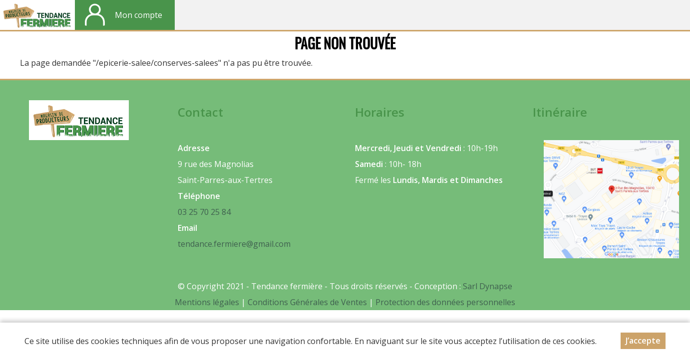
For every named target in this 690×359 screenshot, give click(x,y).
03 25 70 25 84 (204, 211)
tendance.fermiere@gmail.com (234, 243)
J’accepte (643, 343)
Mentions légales (207, 302)
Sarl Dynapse (487, 286)
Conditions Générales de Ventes (308, 302)
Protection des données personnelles (445, 302)
